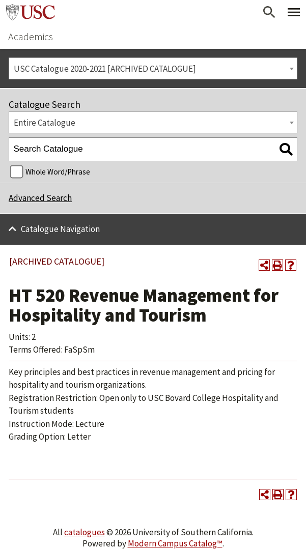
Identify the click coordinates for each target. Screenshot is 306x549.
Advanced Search (40, 198)
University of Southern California (30, 12)
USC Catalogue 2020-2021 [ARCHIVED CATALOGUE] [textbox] (105, 68)
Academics (30, 36)
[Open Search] (269, 12)
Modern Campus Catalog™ (175, 543)
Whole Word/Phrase (57, 172)
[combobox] (153, 68)
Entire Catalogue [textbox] (44, 122)
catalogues (84, 532)
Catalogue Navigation (60, 229)
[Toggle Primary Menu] (294, 12)
